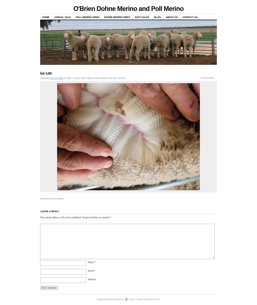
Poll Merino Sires (87, 17)
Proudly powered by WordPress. (110, 299)
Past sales (142, 17)
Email (92, 270)
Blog (157, 17)
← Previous (203, 78)
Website (92, 279)
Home (45, 17)
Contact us (190, 17)
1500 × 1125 (72, 78)
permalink (58, 198)
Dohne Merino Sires (117, 17)
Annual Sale (62, 17)
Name (92, 262)
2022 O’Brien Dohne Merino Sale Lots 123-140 (103, 78)
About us (172, 17)
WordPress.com (153, 299)
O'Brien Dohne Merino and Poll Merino (128, 8)
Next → (213, 78)
